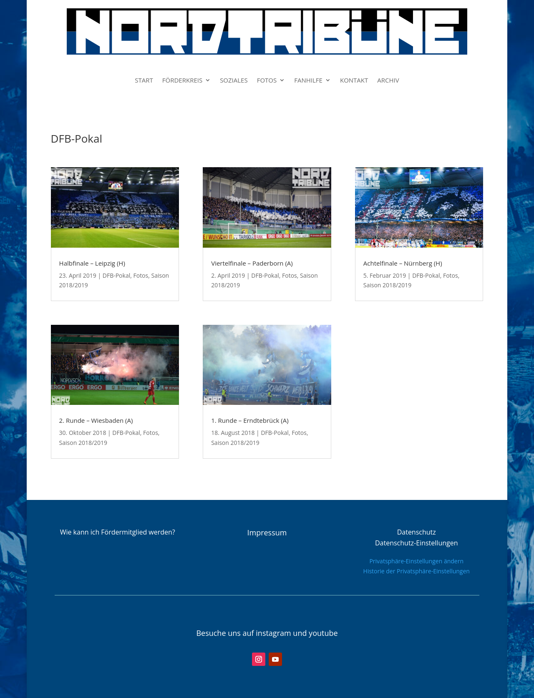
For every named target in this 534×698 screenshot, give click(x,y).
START (144, 80)
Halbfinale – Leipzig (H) (92, 263)
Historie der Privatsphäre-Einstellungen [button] (416, 571)
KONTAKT (354, 80)
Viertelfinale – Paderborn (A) (252, 263)
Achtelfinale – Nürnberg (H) (402, 263)
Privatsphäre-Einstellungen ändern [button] (416, 561)
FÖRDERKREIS (182, 80)
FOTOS (267, 80)
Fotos (140, 275)
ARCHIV (388, 80)
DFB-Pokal (116, 275)
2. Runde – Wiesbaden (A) (96, 420)
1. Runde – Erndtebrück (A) (249, 420)
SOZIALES (234, 80)
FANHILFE (308, 80)
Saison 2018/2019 (83, 443)
